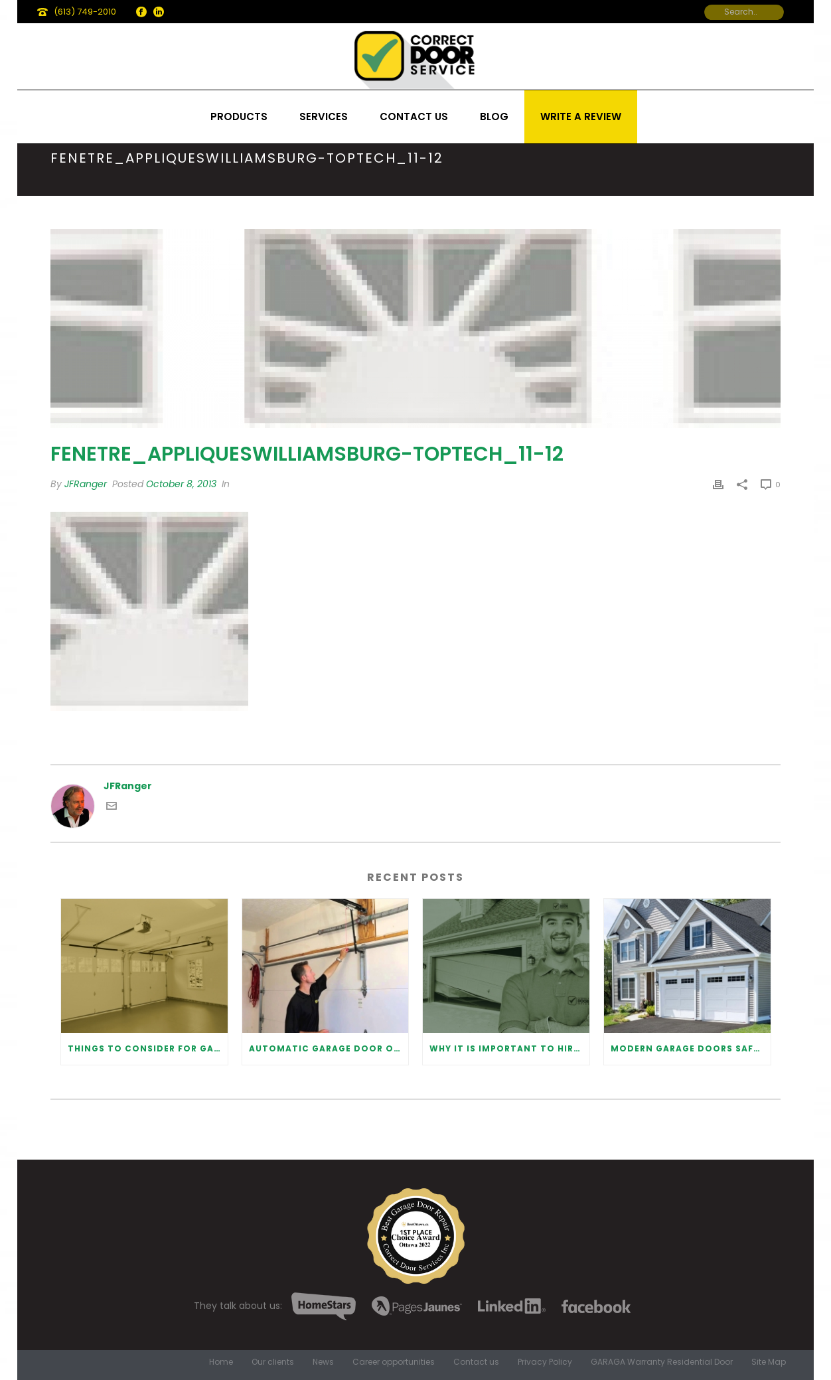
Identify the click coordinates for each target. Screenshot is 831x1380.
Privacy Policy (545, 1362)
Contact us (414, 116)
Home (221, 1362)
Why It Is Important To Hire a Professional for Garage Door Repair (509, 1048)
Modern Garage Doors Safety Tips (691, 1048)
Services (323, 116)
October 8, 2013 (181, 484)
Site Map (768, 1362)
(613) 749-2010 (85, 11)
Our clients (273, 1362)
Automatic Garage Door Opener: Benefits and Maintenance (329, 1048)
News (323, 1362)
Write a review (580, 116)
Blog (494, 116)
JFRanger (85, 484)
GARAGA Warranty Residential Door (662, 1362)
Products (238, 116)
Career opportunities (393, 1362)
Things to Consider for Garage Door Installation (148, 1048)
